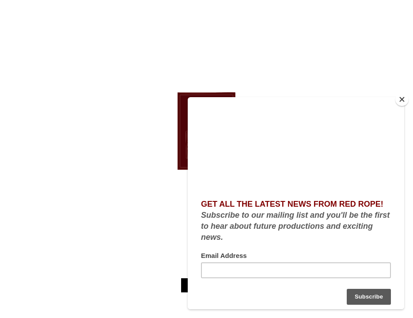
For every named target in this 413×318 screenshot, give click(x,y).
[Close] (402, 99)
